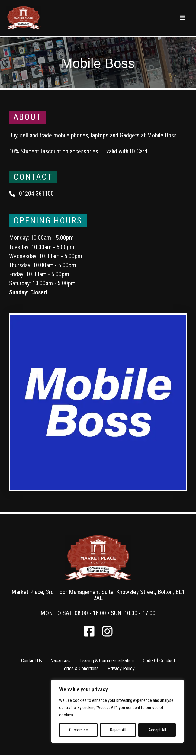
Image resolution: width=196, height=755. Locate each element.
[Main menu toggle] (182, 18)
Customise (78, 730)
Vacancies (60, 660)
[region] (117, 711)
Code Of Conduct (159, 660)
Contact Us (31, 660)
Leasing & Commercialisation (106, 660)
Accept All (157, 730)
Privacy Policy (121, 668)
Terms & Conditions (80, 668)
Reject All (118, 730)
